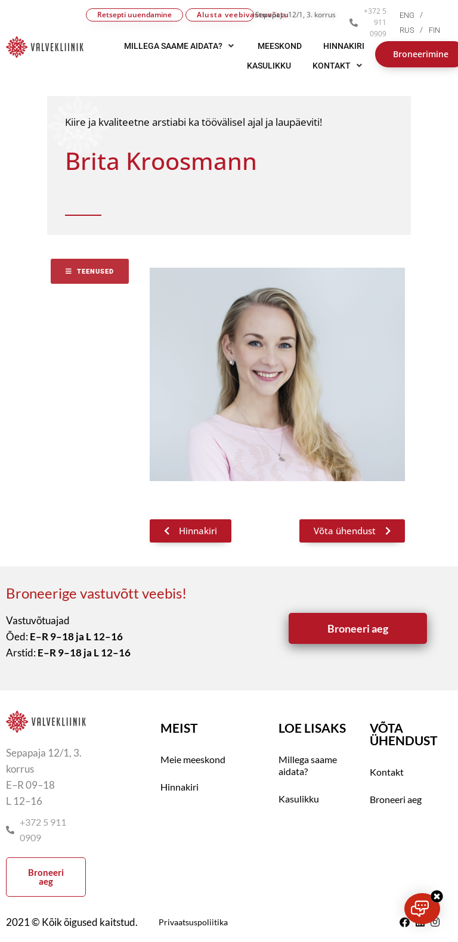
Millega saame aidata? (307, 765)
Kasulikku (298, 798)
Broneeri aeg (396, 799)
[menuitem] (414, 15)
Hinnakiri (179, 786)
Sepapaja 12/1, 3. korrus (295, 15)
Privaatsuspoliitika (193, 922)
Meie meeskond (192, 759)
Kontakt (387, 771)
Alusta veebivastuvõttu (225, 15)
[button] (338, 65)
